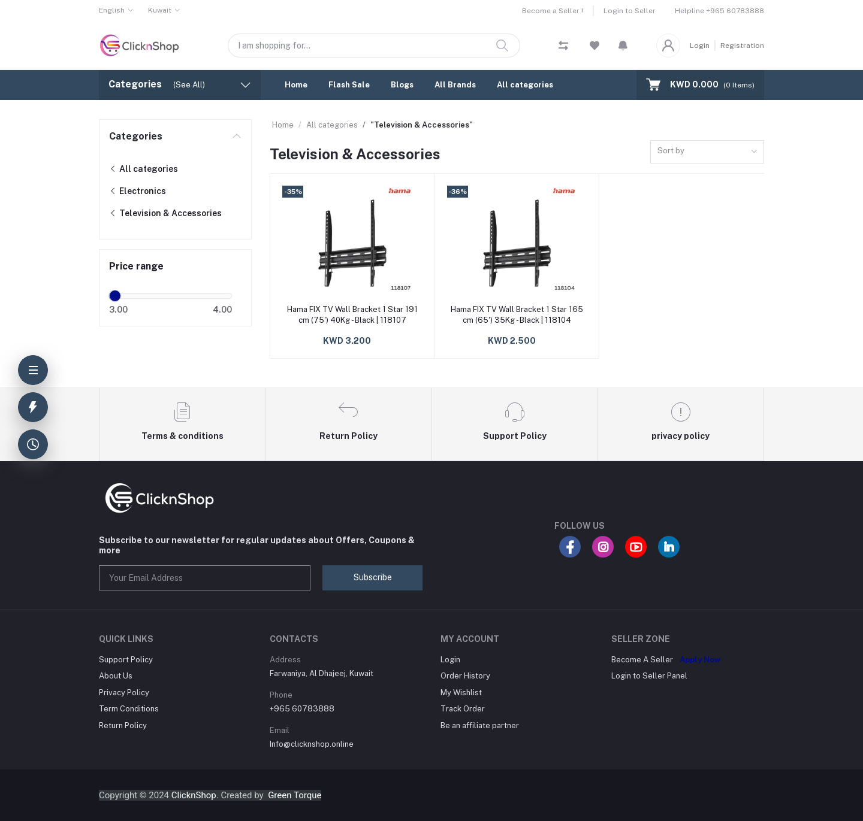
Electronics (137, 191)
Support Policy (126, 659)
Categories (135, 136)
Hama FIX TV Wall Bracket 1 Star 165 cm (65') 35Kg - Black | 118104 (517, 315)
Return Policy (123, 725)
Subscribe (373, 577)
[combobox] (707, 151)
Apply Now (700, 659)
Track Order (462, 708)
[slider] (115, 296)
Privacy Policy (124, 692)
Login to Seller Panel (649, 675)
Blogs (402, 84)
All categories (525, 84)
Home (296, 84)
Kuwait (159, 10)
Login (700, 45)
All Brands (455, 84)
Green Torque (294, 795)
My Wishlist (461, 692)
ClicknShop (193, 795)
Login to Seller (630, 11)
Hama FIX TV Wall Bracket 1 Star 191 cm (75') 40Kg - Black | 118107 (352, 315)
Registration (742, 45)
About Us (115, 675)
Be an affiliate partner (479, 725)
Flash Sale (349, 84)
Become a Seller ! (552, 11)
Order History (465, 675)
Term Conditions (129, 708)
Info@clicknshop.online (312, 744)
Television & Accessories (165, 213)
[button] (622, 45)
